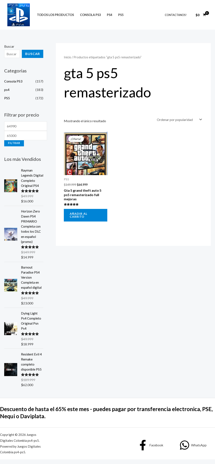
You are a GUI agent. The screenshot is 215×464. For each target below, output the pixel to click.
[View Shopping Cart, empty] (201, 15)
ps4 (109, 15)
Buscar (9, 46)
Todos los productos (55, 15)
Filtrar (14, 143)
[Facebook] (150, 450)
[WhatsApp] (193, 450)
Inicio (67, 57)
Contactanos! (176, 15)
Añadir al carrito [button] (78, 215)
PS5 (120, 15)
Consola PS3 (90, 15)
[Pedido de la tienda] (179, 119)
